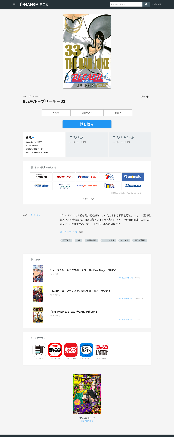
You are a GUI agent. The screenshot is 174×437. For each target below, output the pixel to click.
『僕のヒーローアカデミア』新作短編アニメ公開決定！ (80, 291)
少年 (79, 240)
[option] (87, 51)
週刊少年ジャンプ (68, 232)
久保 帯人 (35, 215)
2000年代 (67, 240)
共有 (143, 97)
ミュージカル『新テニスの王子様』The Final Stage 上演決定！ (83, 270)
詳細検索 (157, 4)
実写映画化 (92, 240)
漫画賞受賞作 (140, 240)
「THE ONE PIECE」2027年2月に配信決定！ (73, 311)
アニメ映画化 (108, 240)
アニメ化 (124, 240)
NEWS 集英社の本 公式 (125, 278)
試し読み (87, 124)
